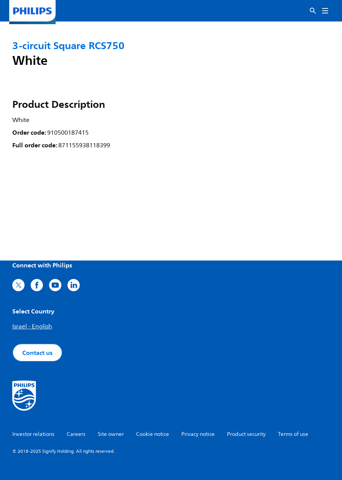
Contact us (37, 352)
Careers (76, 434)
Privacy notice (198, 434)
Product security (246, 434)
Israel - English (32, 327)
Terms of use (293, 434)
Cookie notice (152, 434)
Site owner (111, 434)
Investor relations (33, 434)
